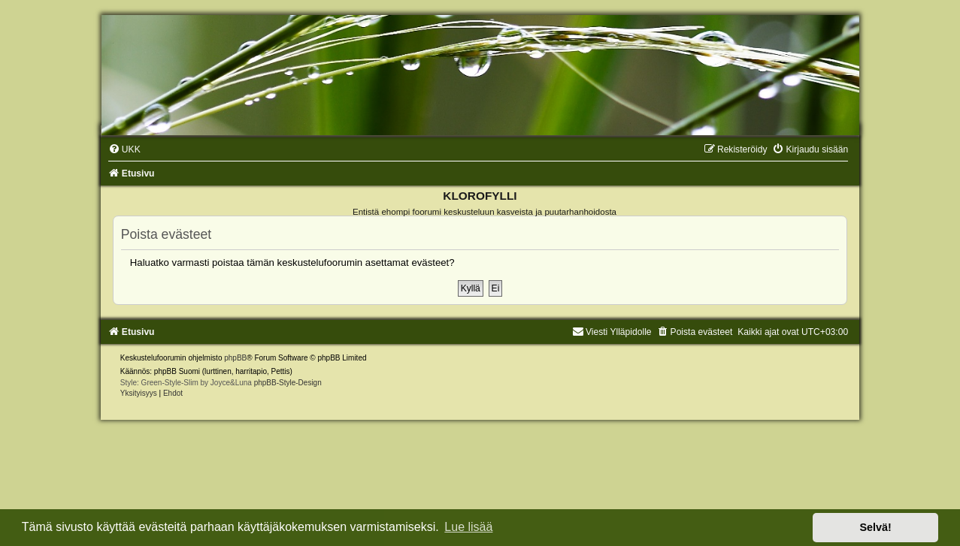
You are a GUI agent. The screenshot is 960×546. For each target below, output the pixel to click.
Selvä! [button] (875, 527)
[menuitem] (124, 149)
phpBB (235, 358)
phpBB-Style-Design (288, 383)
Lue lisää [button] (468, 526)
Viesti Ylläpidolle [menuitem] (612, 332)
